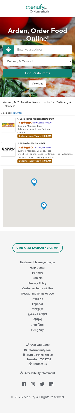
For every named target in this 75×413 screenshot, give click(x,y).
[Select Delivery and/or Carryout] (37, 61)
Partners (37, 272)
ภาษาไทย (37, 325)
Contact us (37, 364)
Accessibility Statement (37, 373)
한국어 (37, 319)
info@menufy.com (37, 350)
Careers (37, 278)
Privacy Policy (37, 283)
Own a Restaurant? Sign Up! (37, 247)
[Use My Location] (8, 49)
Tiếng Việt (37, 330)
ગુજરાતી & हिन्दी (37, 314)
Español (37, 304)
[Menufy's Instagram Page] (33, 384)
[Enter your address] (43, 49)
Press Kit (37, 299)
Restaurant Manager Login (37, 262)
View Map (37, 83)
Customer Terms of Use (37, 288)
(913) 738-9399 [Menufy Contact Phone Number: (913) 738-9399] (37, 345)
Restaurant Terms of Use (37, 293)
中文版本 (37, 309)
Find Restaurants (37, 73)
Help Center (37, 267)
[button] (44, 206)
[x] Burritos (16, 112)
